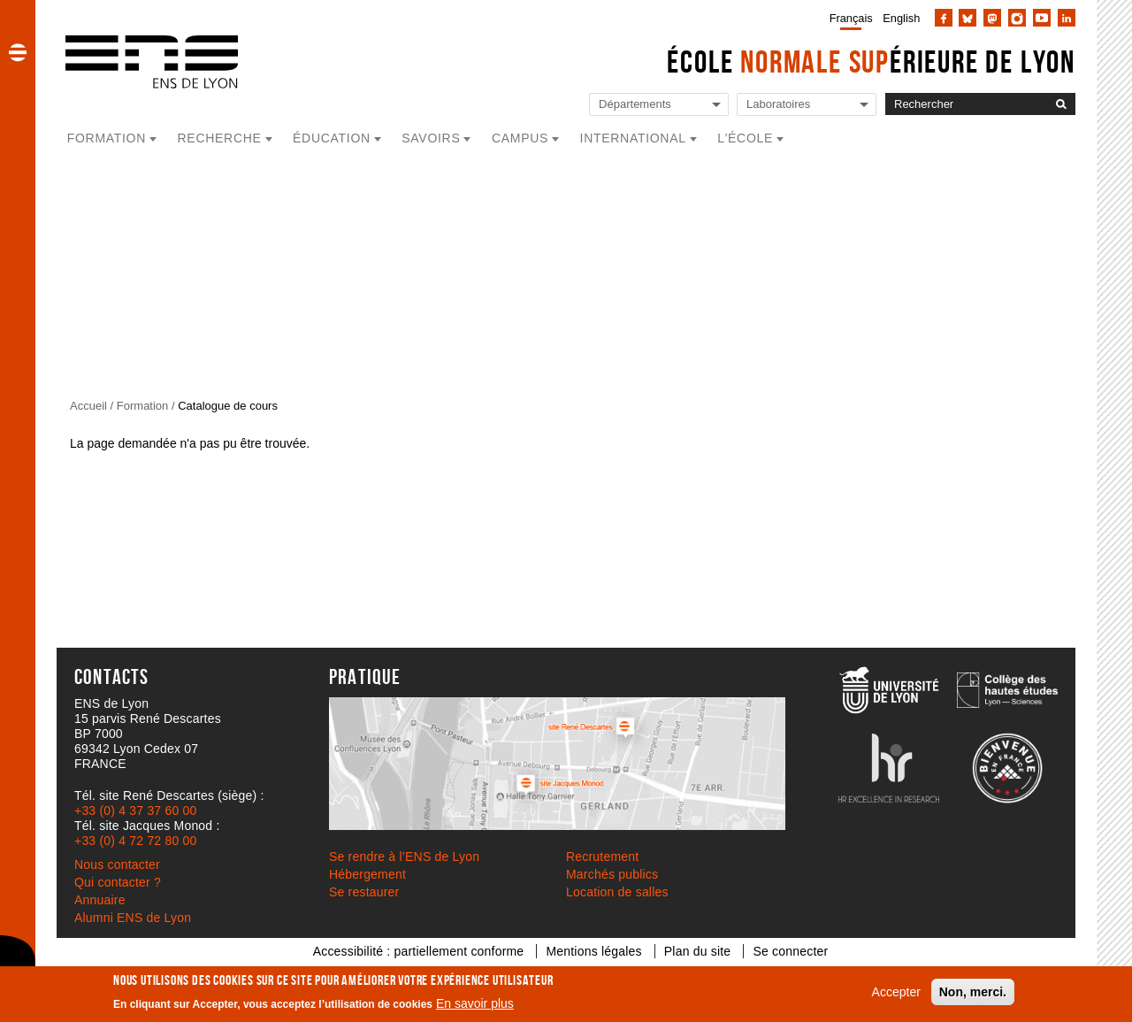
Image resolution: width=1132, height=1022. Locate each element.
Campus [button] (520, 138)
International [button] (633, 138)
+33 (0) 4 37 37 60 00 (135, 810)
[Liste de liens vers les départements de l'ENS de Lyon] (659, 105)
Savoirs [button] (431, 138)
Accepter (896, 992)
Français (851, 18)
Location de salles (617, 892)
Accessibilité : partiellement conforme (418, 951)
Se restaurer (364, 892)
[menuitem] (847, 18)
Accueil (88, 405)
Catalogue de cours (228, 405)
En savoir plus (475, 1003)
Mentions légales (593, 951)
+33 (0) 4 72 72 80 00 (135, 841)
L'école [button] (745, 138)
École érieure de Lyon (871, 61)
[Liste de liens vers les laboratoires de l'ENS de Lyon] (807, 105)
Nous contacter (117, 864)
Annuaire (100, 900)
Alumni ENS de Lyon (132, 918)
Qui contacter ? (117, 882)
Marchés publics (612, 874)
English (901, 18)
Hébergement (367, 874)
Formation (143, 405)
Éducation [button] (332, 138)
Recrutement (602, 856)
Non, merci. (972, 992)
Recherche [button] (220, 138)
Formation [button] (106, 138)
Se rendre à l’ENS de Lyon (404, 856)
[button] (17, 52)
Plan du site (697, 951)
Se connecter (790, 951)
